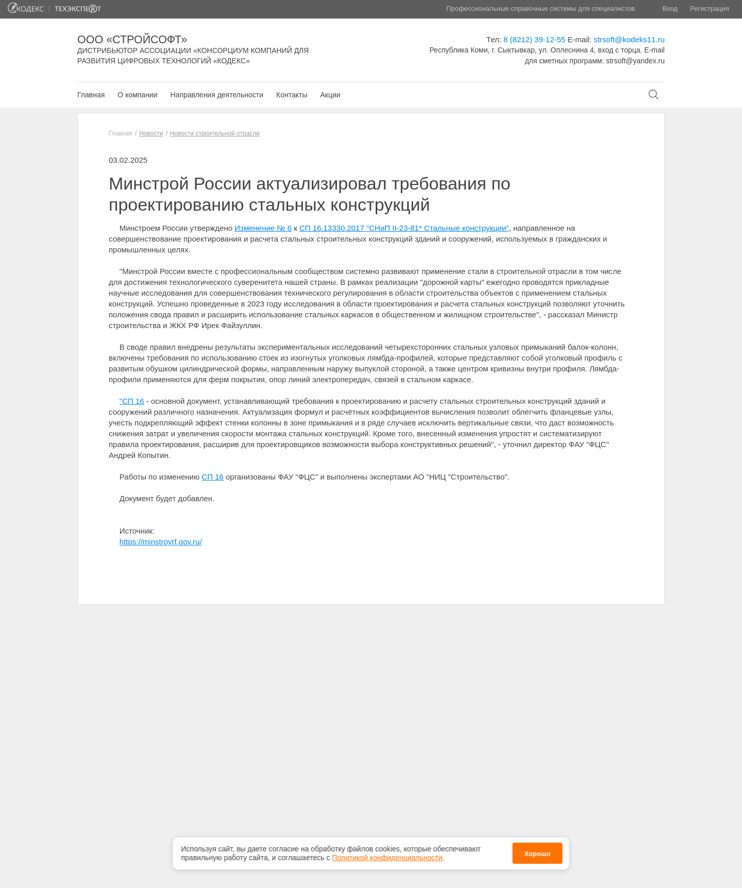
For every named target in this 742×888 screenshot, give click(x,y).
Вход (670, 8)
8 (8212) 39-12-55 (534, 39)
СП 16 (212, 476)
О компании (137, 95)
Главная (91, 95)
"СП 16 (132, 401)
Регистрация (709, 8)
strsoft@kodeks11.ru (629, 39)
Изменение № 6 (263, 228)
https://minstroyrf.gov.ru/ (161, 541)
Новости (151, 133)
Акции (330, 95)
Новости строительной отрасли (215, 133)
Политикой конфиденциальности (387, 854)
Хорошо (537, 851)
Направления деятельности (217, 95)
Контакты (291, 95)
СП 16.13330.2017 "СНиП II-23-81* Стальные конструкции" (404, 228)
